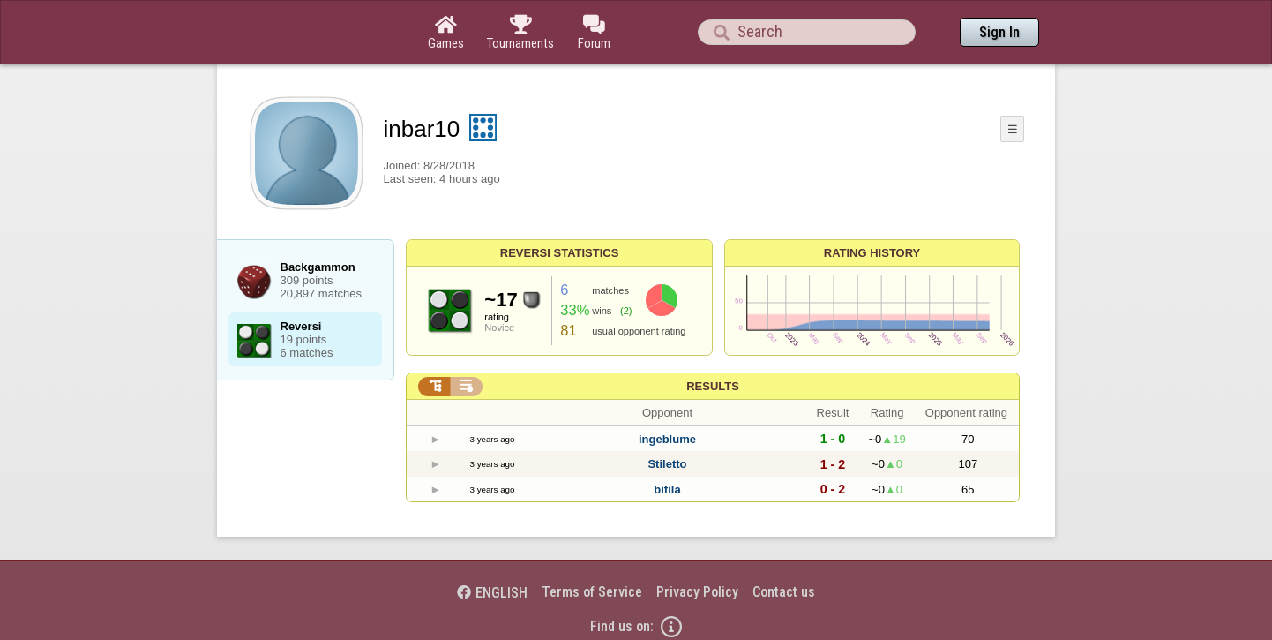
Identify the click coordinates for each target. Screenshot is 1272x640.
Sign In (999, 32)
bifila (667, 489)
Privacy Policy (697, 592)
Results (712, 386)
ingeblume (667, 439)
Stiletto (666, 464)
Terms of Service (592, 592)
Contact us (783, 592)
